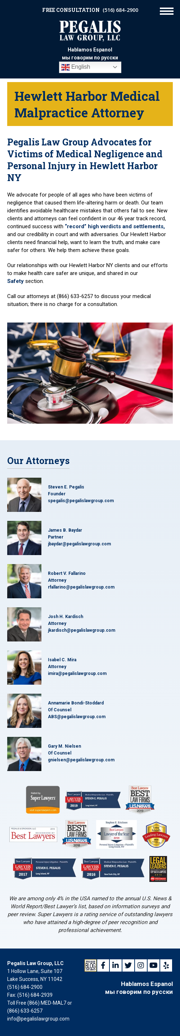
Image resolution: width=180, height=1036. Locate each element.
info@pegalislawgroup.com (38, 1019)
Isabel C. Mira (62, 659)
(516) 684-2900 (120, 9)
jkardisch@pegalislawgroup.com (81, 630)
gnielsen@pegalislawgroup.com (81, 759)
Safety (15, 281)
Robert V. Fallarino (67, 573)
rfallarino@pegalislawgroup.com (81, 587)
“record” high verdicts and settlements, (115, 226)
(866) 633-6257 (24, 1011)
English (75, 67)
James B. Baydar (65, 530)
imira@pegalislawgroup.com (77, 673)
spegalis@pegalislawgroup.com (81, 500)
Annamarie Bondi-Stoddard (76, 703)
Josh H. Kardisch (65, 616)
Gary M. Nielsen (64, 746)
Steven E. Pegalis (66, 487)
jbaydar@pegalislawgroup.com (79, 543)
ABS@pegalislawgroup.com (76, 716)
